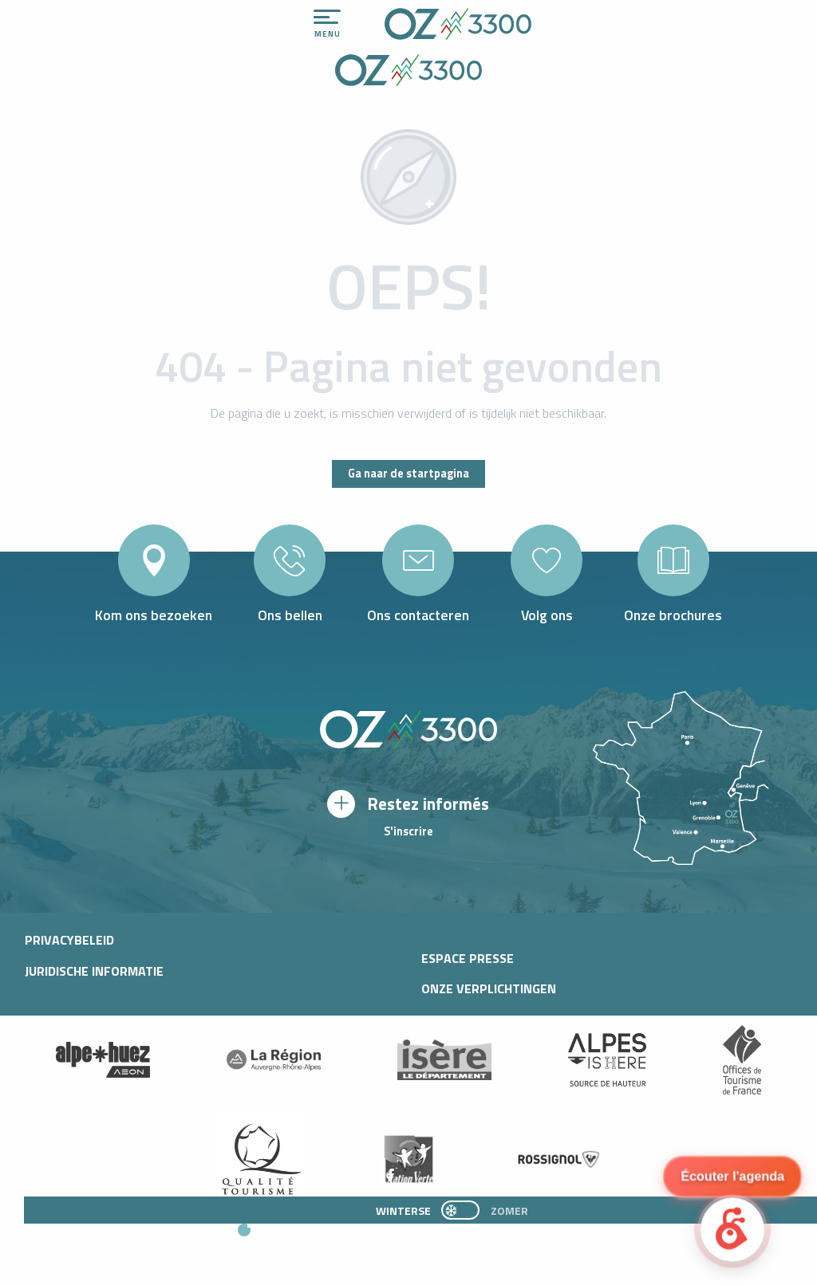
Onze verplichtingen (488, 988)
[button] (386, 1238)
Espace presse (467, 958)
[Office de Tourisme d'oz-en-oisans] (408, 72)
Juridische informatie (94, 970)
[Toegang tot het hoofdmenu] (327, 24)
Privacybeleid (69, 939)
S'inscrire (408, 831)
